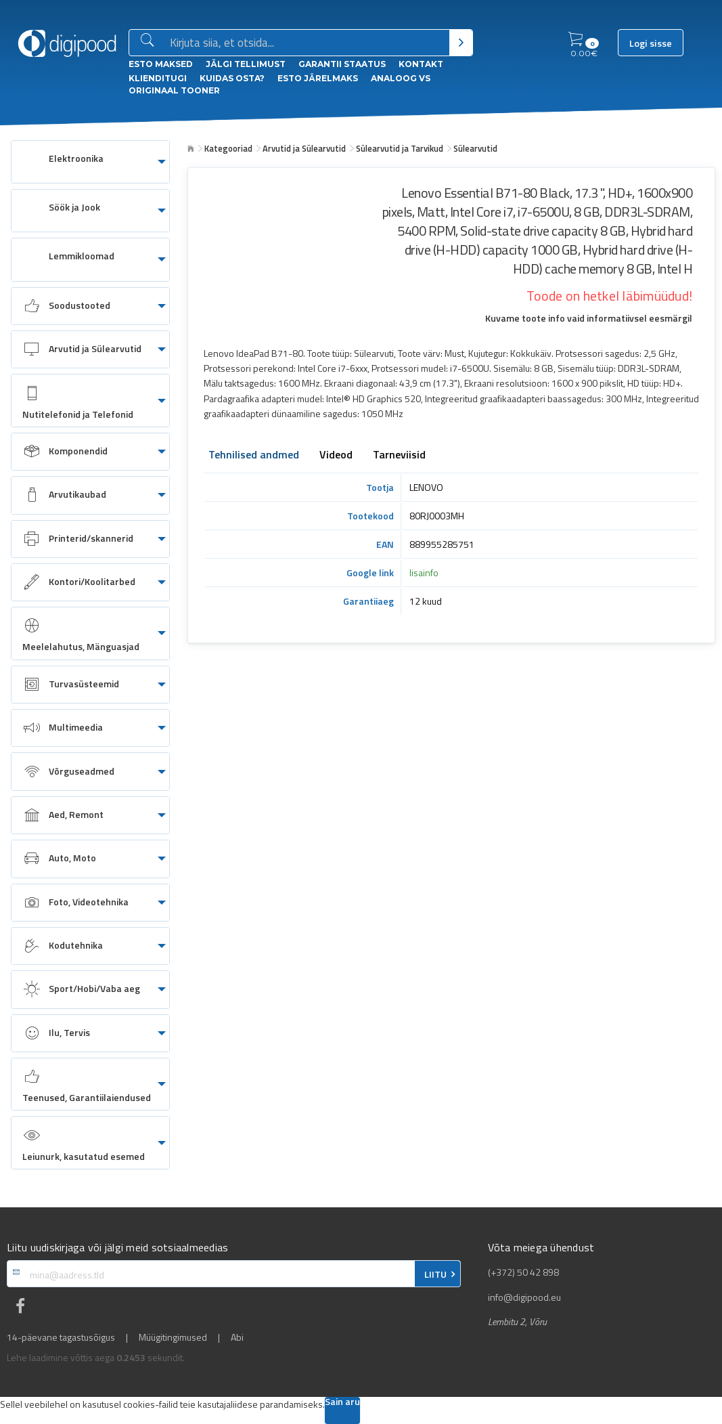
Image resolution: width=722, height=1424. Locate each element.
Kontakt (421, 64)
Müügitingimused (173, 1337)
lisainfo (423, 572)
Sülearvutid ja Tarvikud (399, 148)
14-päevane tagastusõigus (61, 1337)
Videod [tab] (336, 455)
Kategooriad (228, 148)
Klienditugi (158, 78)
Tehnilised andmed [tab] (253, 455)
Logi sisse (650, 43)
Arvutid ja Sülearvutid (304, 148)
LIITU (435, 1274)
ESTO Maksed (161, 64)
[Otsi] (461, 43)
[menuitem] (90, 162)
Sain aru (342, 1402)
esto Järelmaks (317, 78)
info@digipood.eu (524, 1297)
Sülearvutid (475, 148)
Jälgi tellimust (246, 64)
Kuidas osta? (232, 78)
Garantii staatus (342, 64)
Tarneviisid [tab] (399, 455)
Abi (237, 1337)
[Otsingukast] (306, 43)
